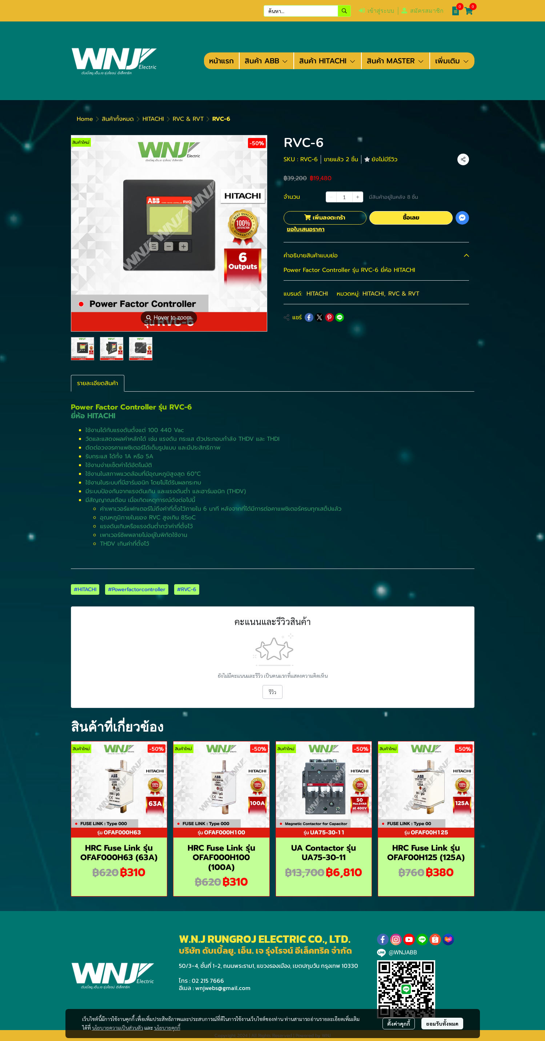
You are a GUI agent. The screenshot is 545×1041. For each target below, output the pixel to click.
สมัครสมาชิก (422, 10)
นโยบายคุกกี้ (167, 1027)
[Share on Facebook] (309, 317)
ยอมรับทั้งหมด (442, 1023)
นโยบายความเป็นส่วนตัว (117, 1027)
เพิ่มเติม (452, 60)
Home (85, 119)
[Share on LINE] (339, 317)
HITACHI (153, 119)
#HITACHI (85, 589)
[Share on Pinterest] (329, 317)
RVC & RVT (188, 119)
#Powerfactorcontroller (136, 589)
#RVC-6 (186, 589)
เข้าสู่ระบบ (376, 10)
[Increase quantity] (358, 197)
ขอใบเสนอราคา (306, 229)
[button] (307, 11)
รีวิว (272, 692)
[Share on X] (319, 317)
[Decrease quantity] (331, 197)
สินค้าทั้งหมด (118, 119)
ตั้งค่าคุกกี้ (398, 1023)
